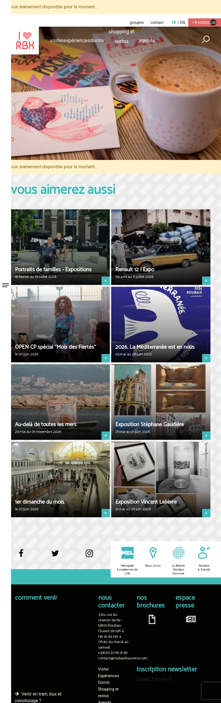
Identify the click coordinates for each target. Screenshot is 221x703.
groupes (137, 22)
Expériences (76, 40)
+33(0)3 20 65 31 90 (113, 653)
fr (174, 22)
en (182, 22)
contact (157, 22)
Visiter (56, 40)
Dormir (97, 40)
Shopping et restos (121, 32)
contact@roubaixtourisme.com (123, 658)
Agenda (146, 40)
